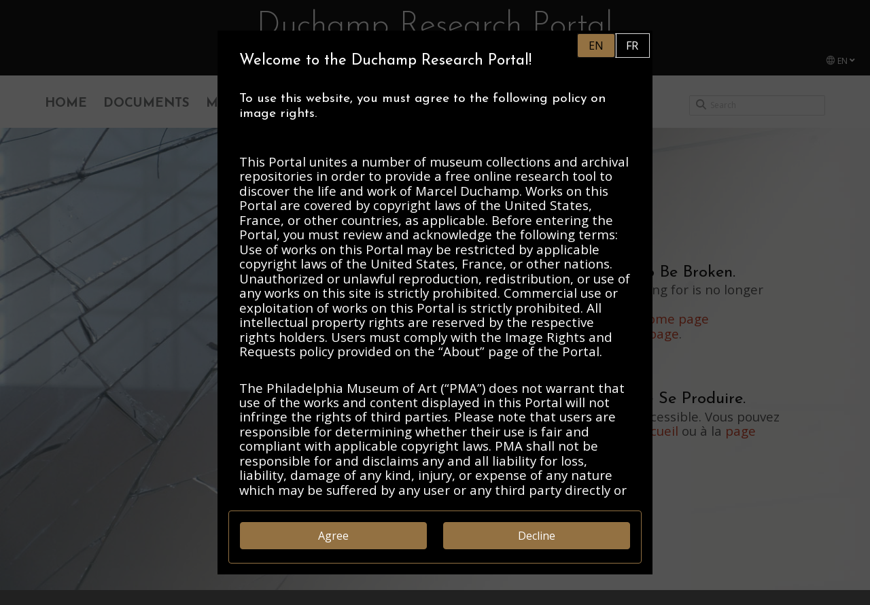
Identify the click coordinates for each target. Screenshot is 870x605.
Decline (536, 535)
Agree (333, 535)
